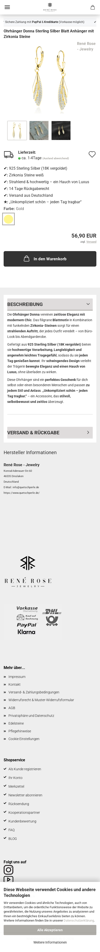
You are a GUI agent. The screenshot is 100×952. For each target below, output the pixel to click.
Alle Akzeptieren (50, 930)
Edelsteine (16, 723)
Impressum (16, 677)
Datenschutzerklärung (79, 920)
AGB (11, 708)
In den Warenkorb (45, 258)
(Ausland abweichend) (55, 158)
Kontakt (14, 684)
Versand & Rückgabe (33, 433)
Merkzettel (16, 786)
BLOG (12, 839)
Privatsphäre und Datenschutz (31, 716)
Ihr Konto (15, 778)
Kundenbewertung (22, 821)
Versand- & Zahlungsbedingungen (33, 692)
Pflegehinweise (19, 731)
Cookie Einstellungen (23, 739)
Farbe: (14, 209)
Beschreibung (25, 304)
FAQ (11, 830)
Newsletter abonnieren (25, 795)
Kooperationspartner (24, 812)
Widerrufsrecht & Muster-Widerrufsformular (41, 700)
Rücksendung (18, 804)
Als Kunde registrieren (24, 769)
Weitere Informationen (50, 942)
